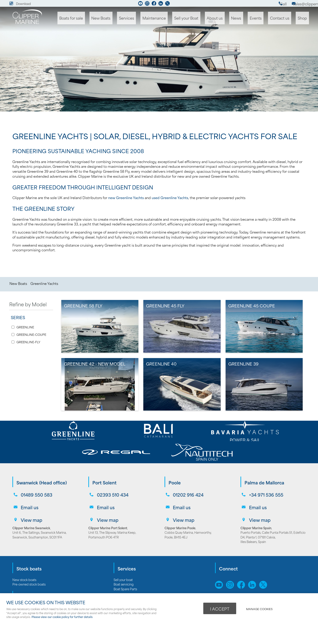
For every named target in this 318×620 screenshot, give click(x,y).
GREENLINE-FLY (28, 342)
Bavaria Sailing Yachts (27, 583)
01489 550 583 (35, 472)
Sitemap (222, 573)
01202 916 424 (186, 472)
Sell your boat (123, 550)
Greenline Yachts (44, 283)
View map (30, 491)
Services (144, 18)
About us (225, 18)
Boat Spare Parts (125, 559)
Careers (119, 588)
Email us (28, 481)
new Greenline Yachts (126, 197)
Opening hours (124, 592)
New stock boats (24, 550)
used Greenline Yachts (170, 197)
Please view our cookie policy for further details (62, 617)
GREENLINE (25, 327)
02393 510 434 (111, 472)
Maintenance (169, 18)
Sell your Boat (199, 18)
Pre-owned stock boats (29, 554)
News (244, 18)
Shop (303, 18)
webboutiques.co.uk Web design (257, 588)
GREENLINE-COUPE (31, 334)
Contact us (283, 18)
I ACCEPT (219, 608)
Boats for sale (94, 18)
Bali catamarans (23, 592)
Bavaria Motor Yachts (27, 578)
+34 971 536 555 (264, 472)
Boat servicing (124, 554)
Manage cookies (261, 608)
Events (261, 18)
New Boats (121, 18)
